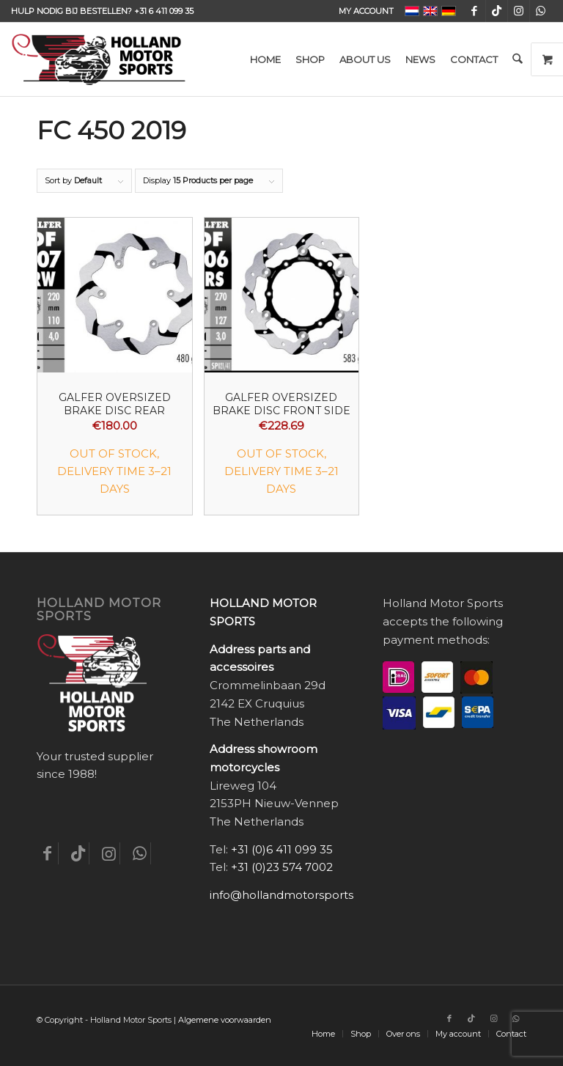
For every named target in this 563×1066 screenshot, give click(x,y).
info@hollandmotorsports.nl (288, 895)
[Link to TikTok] (496, 11)
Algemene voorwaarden (224, 1020)
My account (366, 11)
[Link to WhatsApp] (541, 11)
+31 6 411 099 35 (164, 11)
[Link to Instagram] (518, 11)
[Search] (517, 59)
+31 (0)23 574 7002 (282, 867)
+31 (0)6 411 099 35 (282, 849)
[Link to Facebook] (474, 11)
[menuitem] (362, 11)
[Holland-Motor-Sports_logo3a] (98, 59)
